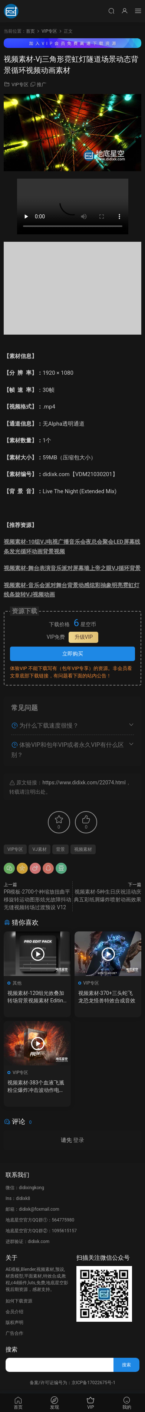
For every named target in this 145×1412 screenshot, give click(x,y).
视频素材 (83, 849)
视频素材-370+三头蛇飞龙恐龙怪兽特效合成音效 (106, 996)
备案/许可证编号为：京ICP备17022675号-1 (73, 1382)
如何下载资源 (19, 1301)
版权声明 (14, 1322)
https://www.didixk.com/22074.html (83, 782)
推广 (41, 84)
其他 (17, 983)
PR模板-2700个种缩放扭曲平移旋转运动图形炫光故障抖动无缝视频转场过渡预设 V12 (37, 899)
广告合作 (14, 1333)
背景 (60, 849)
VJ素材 (39, 849)
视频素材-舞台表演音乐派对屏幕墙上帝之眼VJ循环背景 (72, 568)
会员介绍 (14, 1311)
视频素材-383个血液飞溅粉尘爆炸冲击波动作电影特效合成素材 (36, 1087)
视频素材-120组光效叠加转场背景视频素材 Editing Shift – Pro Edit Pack (36, 997)
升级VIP (84, 637)
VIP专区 (20, 84)
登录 (78, 1140)
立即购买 (72, 654)
